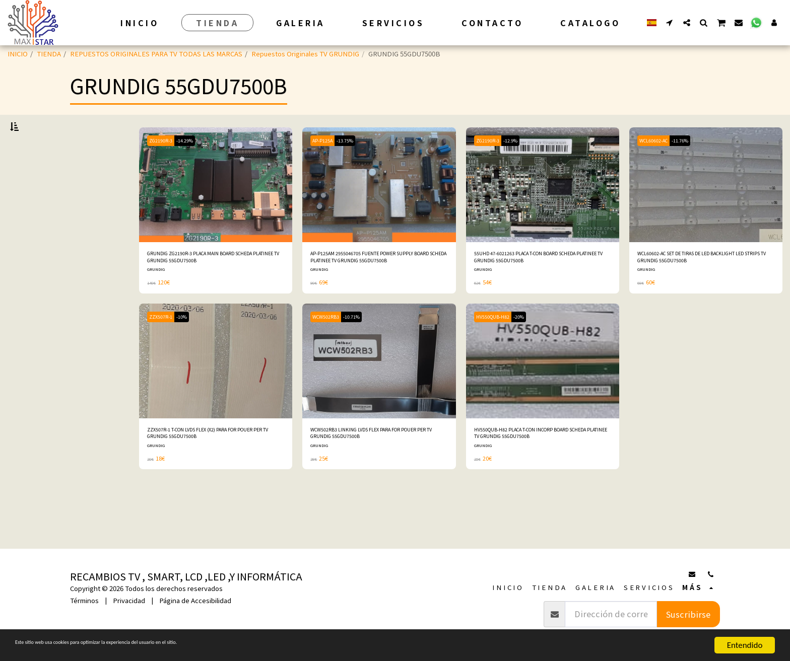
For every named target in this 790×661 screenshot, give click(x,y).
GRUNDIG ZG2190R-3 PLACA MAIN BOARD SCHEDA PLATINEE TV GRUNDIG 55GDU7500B (212, 287)
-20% (532, 349)
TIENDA (49, 53)
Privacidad (129, 600)
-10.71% (364, 349)
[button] (670, 22)
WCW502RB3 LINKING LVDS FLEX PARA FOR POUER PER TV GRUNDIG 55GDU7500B (378, 469)
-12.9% (523, 167)
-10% (193, 349)
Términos (84, 600)
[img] (215, 211)
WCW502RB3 (330, 349)
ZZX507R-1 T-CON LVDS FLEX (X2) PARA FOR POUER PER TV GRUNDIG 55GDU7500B (215, 469)
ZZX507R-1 (165, 349)
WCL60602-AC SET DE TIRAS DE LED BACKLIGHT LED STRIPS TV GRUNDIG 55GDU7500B (696, 287)
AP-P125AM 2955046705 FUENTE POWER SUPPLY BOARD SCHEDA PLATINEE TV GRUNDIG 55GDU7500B (372, 287)
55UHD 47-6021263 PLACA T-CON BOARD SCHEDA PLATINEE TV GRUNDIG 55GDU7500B (537, 287)
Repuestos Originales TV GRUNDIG (305, 53)
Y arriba (41, 329)
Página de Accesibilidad (195, 600)
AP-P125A (326, 167)
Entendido (745, 645)
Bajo (33, 289)
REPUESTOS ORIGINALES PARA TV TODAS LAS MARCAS (156, 53)
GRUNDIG (157, 302)
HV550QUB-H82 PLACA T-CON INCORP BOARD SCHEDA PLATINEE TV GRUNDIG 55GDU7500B (537, 469)
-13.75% (357, 167)
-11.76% (694, 167)
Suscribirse (688, 614)
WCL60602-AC (658, 167)
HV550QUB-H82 (498, 349)
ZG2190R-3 (165, 167)
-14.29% (197, 167)
